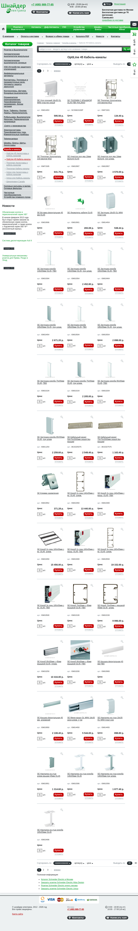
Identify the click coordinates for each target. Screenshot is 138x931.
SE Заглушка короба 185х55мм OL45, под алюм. (109, 326)
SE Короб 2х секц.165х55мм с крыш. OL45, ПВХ (80, 550)
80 (136, 863)
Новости (100, 36)
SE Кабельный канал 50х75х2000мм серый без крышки (78, 439)
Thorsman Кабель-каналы (17, 169)
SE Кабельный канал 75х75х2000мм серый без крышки (108, 439)
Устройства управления (79, 28)
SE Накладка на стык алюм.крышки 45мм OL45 (48, 775)
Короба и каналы (69, 43)
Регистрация (120, 4)
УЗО (64, 27)
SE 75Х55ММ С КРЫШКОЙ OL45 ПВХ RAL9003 (79, 101)
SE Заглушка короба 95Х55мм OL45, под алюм (51, 438)
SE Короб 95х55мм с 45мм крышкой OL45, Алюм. (49, 662)
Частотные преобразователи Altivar (122, 28)
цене (89, 64)
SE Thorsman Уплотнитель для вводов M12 (109, 101)
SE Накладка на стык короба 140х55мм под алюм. (110, 775)
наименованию (61, 64)
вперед (57, 71)
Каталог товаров (53, 43)
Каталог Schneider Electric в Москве (57, 879)
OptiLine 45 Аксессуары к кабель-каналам (17, 154)
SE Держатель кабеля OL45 (79, 213)
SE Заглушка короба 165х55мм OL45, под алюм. (49, 326)
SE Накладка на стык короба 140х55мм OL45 (80, 775)
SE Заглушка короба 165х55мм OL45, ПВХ (107, 270)
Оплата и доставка (30, 36)
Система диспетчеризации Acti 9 (17, 241)
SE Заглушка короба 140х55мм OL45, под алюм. (79, 270)
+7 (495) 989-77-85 (40, 4)
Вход (108, 4)
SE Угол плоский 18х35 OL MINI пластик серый (49, 101)
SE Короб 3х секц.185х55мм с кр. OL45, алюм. (110, 550)
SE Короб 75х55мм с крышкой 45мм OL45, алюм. (111, 606)
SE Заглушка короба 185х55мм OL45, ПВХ (77, 326)
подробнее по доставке (112, 20)
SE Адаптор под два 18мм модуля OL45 (79, 157)
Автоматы (36, 27)
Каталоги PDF (82, 36)
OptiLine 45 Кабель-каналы (18, 159)
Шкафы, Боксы (98, 28)
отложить (59, 125)
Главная (40, 43)
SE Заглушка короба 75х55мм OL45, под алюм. (80, 382)
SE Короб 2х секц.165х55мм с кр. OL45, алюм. (50, 550)
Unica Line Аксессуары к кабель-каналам (17, 173)
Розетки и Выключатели (18, 28)
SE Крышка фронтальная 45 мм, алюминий (50, 719)
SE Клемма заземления (48, 493)
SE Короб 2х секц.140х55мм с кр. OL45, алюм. (80, 494)
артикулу (78, 64)
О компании (8, 36)
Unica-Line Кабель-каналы (18, 178)
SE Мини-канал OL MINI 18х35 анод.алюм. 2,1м (81, 719)
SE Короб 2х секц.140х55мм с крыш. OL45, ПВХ (110, 494)
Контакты (115, 36)
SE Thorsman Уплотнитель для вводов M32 (49, 157)
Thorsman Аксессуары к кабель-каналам (17, 164)
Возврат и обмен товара (57, 36)
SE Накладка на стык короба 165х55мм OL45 (50, 831)
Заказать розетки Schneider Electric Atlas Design (62, 882)
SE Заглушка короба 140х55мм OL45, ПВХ (46, 270)
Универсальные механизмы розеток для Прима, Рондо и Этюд (15, 258)
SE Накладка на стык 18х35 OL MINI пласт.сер (109, 719)
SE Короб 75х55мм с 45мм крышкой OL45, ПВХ (79, 606)
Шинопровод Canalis (15, 181)
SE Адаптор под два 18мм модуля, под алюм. (109, 157)
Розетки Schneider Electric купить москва (59, 885)
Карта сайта (17, 914)
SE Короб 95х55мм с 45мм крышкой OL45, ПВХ (79, 662)
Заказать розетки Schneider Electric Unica (59, 888)
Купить (58, 121)
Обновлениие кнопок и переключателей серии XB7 (14, 213)
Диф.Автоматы (51, 27)
